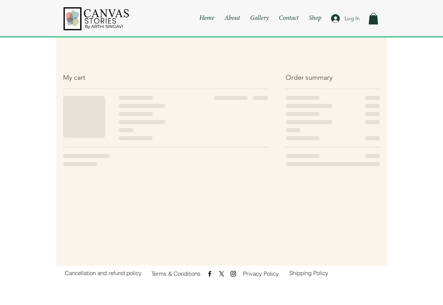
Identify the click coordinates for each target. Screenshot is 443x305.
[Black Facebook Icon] (209, 273)
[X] (221, 273)
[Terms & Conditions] (176, 273)
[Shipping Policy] (309, 273)
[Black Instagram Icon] (233, 273)
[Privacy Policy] (261, 273)
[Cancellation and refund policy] (103, 273)
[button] (373, 19)
